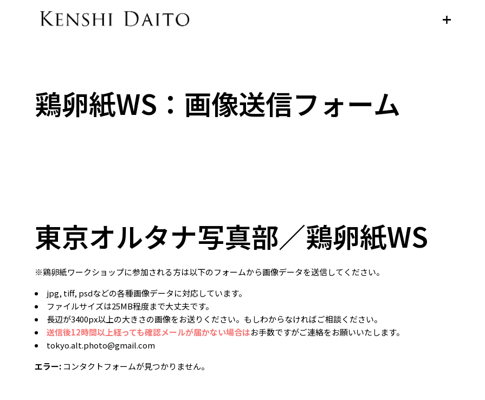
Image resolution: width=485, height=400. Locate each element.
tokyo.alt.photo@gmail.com (101, 345)
